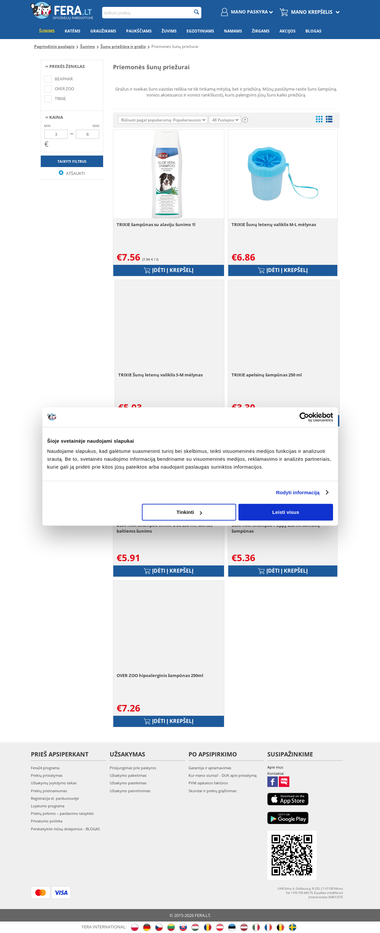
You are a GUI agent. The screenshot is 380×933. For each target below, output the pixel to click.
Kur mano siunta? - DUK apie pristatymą (223, 775)
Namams (233, 31)
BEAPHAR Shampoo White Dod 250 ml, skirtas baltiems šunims (164, 528)
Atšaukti (72, 173)
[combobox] (151, 12)
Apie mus (275, 767)
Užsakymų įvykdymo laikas (54, 782)
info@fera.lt (335, 893)
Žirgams (261, 31)
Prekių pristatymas (46, 775)
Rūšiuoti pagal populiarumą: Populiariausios (163, 120)
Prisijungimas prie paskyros (133, 767)
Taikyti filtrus (71, 161)
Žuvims (169, 31)
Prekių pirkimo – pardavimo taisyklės (62, 813)
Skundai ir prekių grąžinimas (212, 790)
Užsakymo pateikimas (128, 782)
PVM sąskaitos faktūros (208, 782)
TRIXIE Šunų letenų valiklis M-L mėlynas (274, 224)
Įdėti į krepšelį (168, 270)
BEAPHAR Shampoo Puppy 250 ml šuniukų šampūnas (276, 528)
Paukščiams (139, 31)
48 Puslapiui (225, 120)
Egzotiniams (200, 31)
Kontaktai (275, 773)
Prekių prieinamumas (49, 790)
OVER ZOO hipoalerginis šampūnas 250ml (160, 675)
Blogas (313, 31)
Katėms (72, 31)
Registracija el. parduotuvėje (55, 798)
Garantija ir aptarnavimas (210, 767)
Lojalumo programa (47, 805)
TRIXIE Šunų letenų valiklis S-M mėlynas (160, 375)
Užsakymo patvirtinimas (130, 790)
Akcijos (287, 31)
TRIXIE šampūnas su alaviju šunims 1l (156, 224)
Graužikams (103, 31)
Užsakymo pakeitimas (128, 775)
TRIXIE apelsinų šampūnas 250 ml (267, 375)
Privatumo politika (46, 820)
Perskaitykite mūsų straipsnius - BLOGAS (65, 828)
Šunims (47, 31)
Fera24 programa (45, 767)
